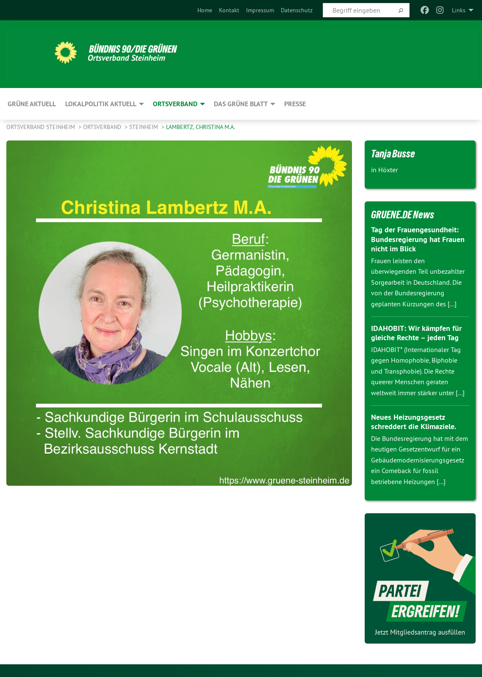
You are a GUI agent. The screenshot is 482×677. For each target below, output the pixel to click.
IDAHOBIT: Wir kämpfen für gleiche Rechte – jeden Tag (416, 333)
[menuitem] (204, 10)
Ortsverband (103, 127)
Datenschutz (297, 10)
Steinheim (144, 127)
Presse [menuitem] (295, 103)
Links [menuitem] (458, 10)
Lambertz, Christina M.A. (200, 127)
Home (204, 10)
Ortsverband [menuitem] (175, 103)
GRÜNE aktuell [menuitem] (32, 103)
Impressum (260, 10)
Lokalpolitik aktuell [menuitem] (100, 103)
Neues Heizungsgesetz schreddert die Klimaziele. (413, 422)
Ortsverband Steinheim (41, 127)
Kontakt (229, 10)
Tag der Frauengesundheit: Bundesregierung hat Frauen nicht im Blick (418, 239)
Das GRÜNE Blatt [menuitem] (241, 103)
